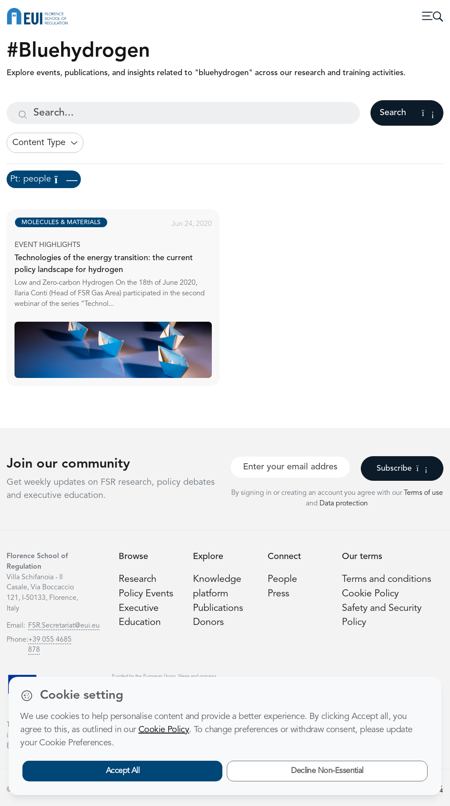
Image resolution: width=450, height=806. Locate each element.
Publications (218, 608)
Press (278, 594)
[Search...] (183, 113)
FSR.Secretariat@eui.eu (64, 625)
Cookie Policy (370, 594)
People (282, 579)
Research (137, 579)
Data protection (343, 503)
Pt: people (43, 179)
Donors (208, 622)
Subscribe (402, 468)
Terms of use (423, 493)
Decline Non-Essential (327, 771)
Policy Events (146, 594)
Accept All (123, 771)
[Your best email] (290, 467)
